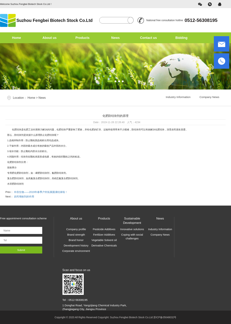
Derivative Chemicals (104, 245)
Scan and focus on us (76, 270)
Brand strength (76, 234)
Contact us (148, 38)
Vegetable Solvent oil (104, 240)
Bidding (181, 38)
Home (16, 38)
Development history (76, 245)
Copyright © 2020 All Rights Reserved (76, 317)
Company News (208, 97)
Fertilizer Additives (104, 234)
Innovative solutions (132, 229)
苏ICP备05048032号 (164, 317)
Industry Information (174, 97)
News (115, 38)
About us (49, 38)
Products (82, 38)
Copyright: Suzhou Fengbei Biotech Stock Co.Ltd (125, 317)
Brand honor (76, 240)
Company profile (76, 229)
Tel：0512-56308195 (75, 299)
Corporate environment (76, 250)
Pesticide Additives (104, 229)
